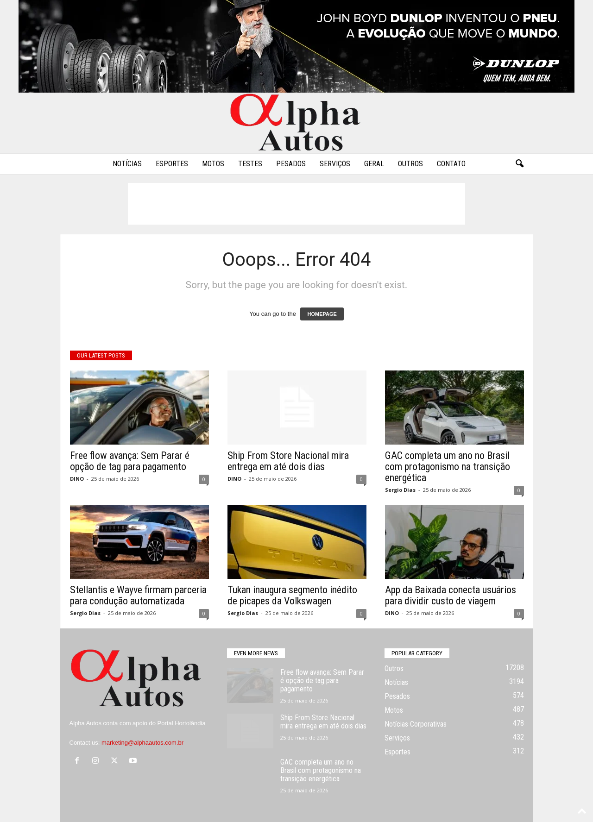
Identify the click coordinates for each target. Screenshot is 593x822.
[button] (519, 164)
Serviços (335, 163)
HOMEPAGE (321, 314)
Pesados (291, 163)
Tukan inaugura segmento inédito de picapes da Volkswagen (292, 595)
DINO (77, 478)
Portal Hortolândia (182, 723)
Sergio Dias (400, 489)
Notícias (127, 163)
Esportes (172, 163)
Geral (374, 163)
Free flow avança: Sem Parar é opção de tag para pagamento (129, 461)
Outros (410, 163)
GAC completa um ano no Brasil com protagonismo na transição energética (447, 466)
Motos (213, 163)
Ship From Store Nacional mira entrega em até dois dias (288, 461)
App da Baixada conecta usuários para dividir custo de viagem (450, 595)
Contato (451, 163)
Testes (250, 163)
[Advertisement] (296, 204)
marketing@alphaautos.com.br (142, 742)
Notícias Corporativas (416, 724)
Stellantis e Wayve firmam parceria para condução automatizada (138, 595)
